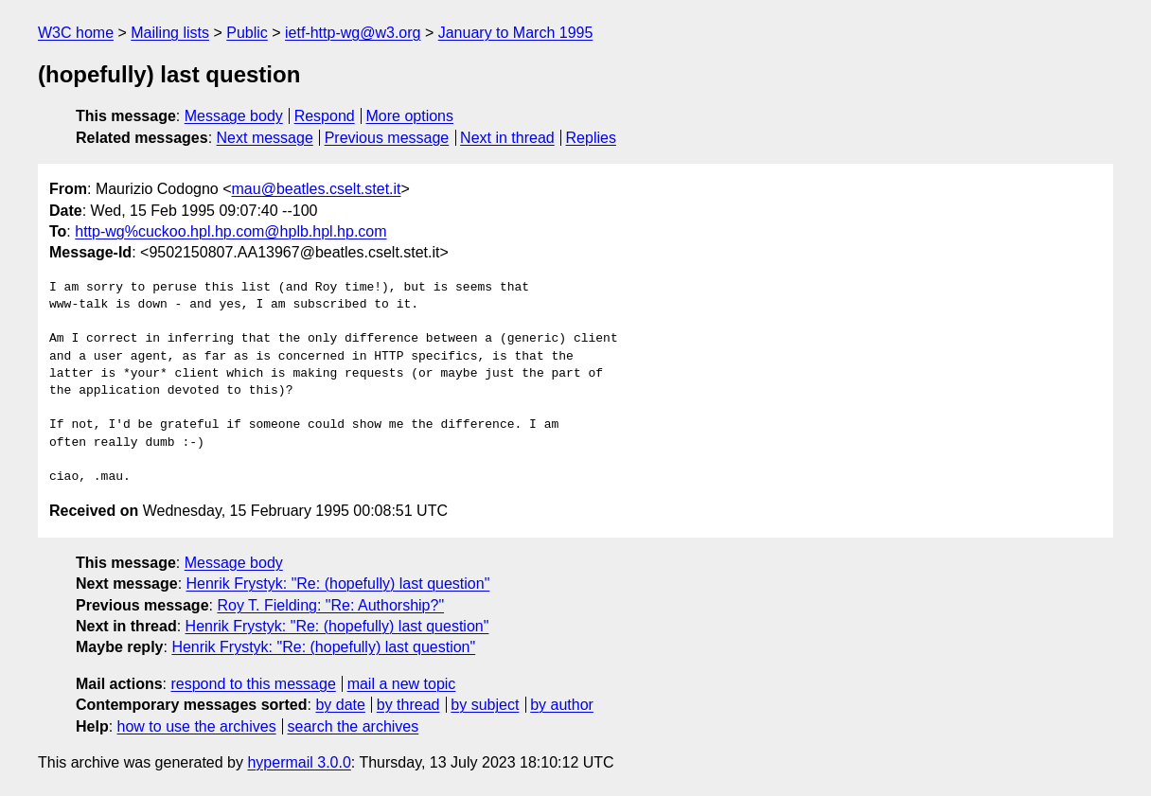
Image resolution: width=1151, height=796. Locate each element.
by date (339, 705)
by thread (408, 705)
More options (410, 116)
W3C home (76, 33)
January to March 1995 (515, 33)
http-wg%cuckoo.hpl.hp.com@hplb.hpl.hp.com (230, 231)
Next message (265, 138)
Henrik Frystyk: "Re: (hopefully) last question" (338, 583)
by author (561, 705)
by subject (485, 705)
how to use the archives (196, 726)
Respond (324, 116)
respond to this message (252, 684)
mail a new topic (401, 684)
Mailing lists (170, 33)
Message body (234, 116)
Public (247, 33)
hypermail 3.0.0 (298, 762)
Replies (591, 138)
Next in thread (507, 138)
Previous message (387, 138)
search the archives (353, 726)
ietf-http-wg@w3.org (352, 33)
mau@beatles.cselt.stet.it (316, 189)
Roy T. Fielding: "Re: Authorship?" (330, 605)
